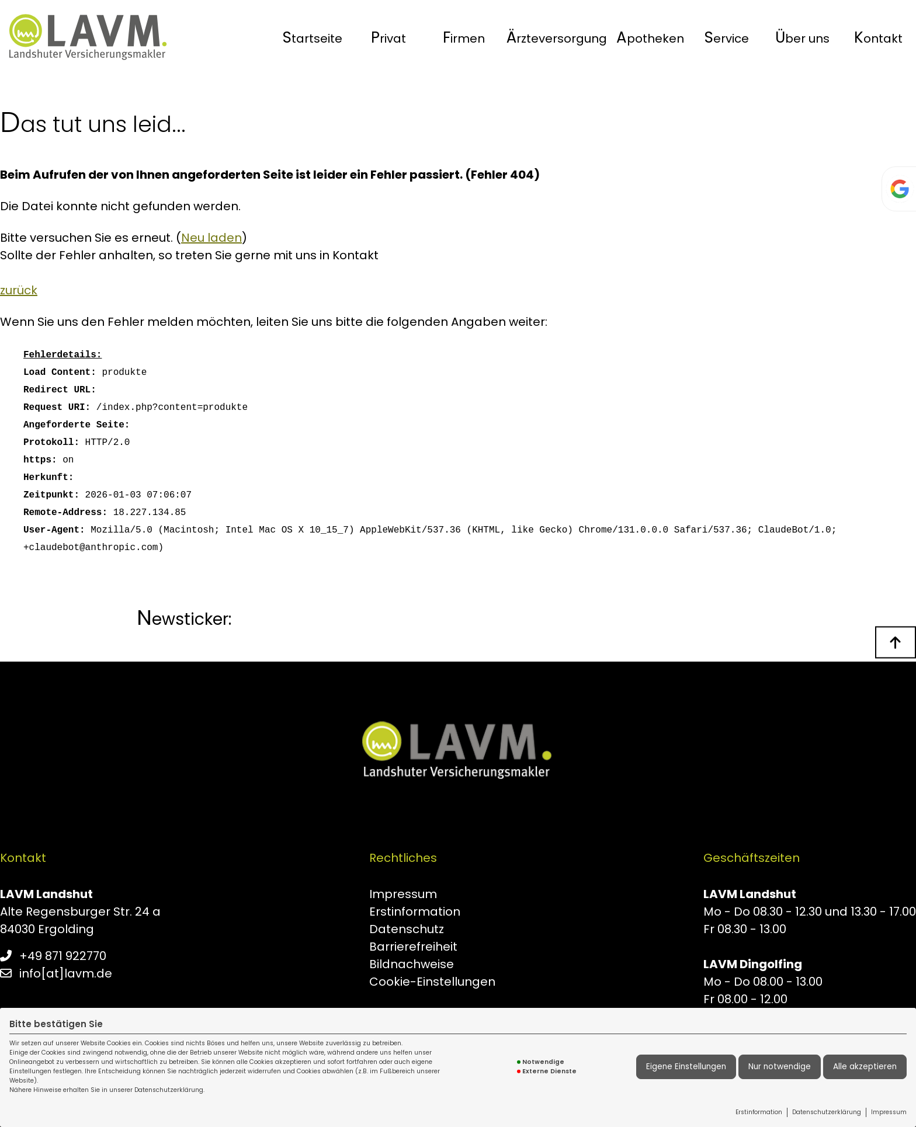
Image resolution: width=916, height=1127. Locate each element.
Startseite (312, 37)
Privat (388, 37)
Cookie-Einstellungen (432, 981)
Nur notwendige (779, 1066)
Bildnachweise (411, 964)
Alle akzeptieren (865, 1066)
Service (727, 37)
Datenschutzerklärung (826, 1112)
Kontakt (878, 37)
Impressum (889, 1112)
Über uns (802, 37)
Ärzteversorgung (556, 37)
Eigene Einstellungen (686, 1066)
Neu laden (211, 237)
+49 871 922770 (62, 956)
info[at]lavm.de (65, 973)
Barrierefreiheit (413, 946)
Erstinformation (758, 1112)
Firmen (464, 37)
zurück (18, 290)
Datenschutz (406, 929)
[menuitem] (313, 37)
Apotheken (650, 37)
